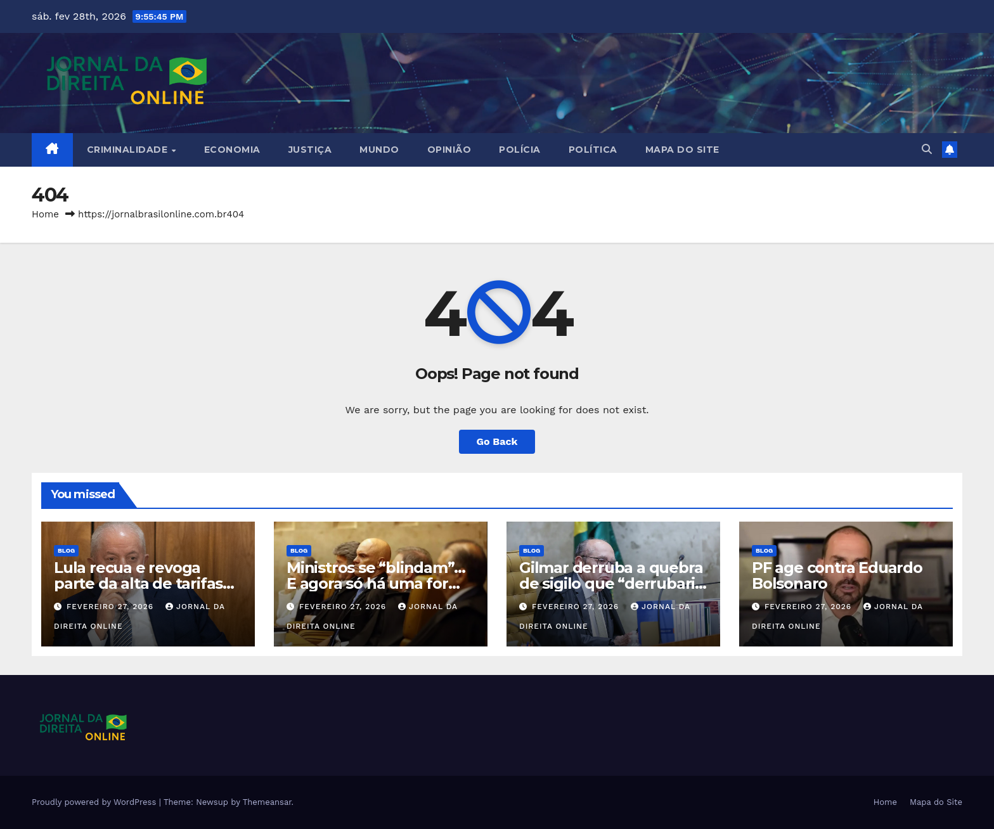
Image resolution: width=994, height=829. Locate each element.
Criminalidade (129, 149)
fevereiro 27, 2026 (112, 606)
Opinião (449, 149)
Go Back (497, 441)
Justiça (310, 149)
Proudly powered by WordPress (95, 802)
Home (45, 214)
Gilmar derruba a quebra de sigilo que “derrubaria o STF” (611, 583)
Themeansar (267, 802)
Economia (232, 149)
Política (593, 149)
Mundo (379, 149)
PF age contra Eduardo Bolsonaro (837, 575)
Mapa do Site (682, 149)
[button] (927, 149)
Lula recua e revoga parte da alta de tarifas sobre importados (138, 583)
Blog (66, 550)
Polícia (520, 149)
